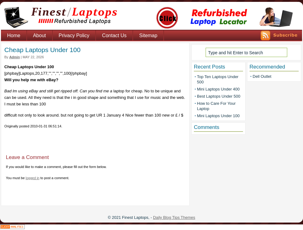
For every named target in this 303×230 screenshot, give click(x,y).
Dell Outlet (262, 76)
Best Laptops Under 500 (218, 96)
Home (13, 35)
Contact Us (114, 35)
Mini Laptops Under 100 (218, 115)
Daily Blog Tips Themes (174, 217)
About (39, 35)
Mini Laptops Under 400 (218, 89)
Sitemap (148, 35)
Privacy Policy (74, 35)
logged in (33, 178)
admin (14, 57)
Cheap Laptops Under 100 (42, 49)
